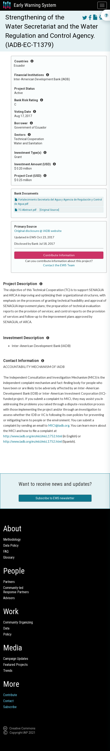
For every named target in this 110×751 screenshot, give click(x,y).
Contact (8, 701)
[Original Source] (49, 209)
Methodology (12, 539)
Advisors (9, 598)
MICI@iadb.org (58, 425)
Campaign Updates (15, 659)
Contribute (10, 695)
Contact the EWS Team (59, 265)
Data (6, 628)
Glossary (8, 557)
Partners (9, 582)
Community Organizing (18, 622)
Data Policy (11, 545)
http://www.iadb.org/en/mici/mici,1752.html (32, 436)
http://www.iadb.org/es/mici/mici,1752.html (32, 441)
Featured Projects (15, 665)
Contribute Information (59, 255)
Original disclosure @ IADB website (38, 231)
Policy (7, 634)
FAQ (6, 551)
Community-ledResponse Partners (16, 590)
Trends (7, 671)
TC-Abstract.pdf (25, 209)
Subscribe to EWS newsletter (55, 498)
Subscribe (10, 707)
